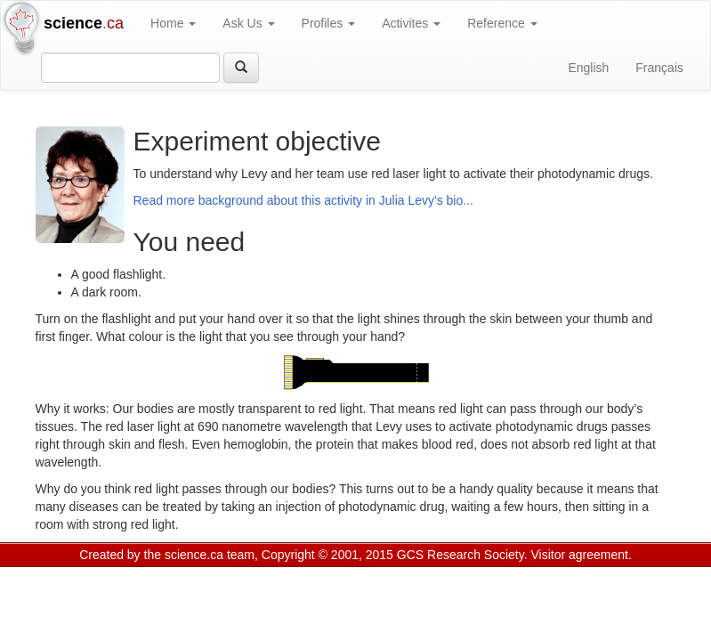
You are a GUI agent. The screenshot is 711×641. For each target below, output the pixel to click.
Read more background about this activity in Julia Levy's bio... (303, 200)
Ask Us (248, 23)
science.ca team (210, 555)
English (588, 68)
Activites (411, 23)
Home (173, 23)
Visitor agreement (579, 555)
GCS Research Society (460, 555)
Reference (502, 23)
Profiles (329, 23)
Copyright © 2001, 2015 (327, 555)
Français (659, 68)
